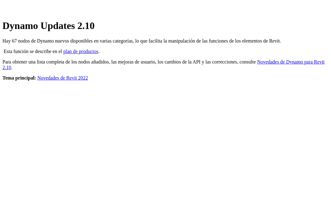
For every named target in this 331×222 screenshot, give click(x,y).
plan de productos (80, 51)
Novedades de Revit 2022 (62, 77)
